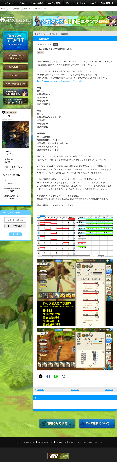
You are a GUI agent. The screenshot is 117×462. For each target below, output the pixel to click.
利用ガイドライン (61, 442)
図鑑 (66, 34)
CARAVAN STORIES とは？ (15, 92)
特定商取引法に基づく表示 (45, 442)
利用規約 (17, 442)
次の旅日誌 (109, 390)
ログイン (15, 75)
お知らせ (22, 3)
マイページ (8, 3)
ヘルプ (93, 3)
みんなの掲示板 (37, 3)
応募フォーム (98, 442)
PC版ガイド (15, 66)
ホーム (3, 8)
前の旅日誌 (40, 390)
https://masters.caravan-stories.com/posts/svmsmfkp (59, 81)
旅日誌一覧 (75, 390)
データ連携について (15, 84)
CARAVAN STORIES (58, 456)
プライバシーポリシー (28, 442)
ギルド (68, 3)
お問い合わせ (88, 442)
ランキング (80, 3)
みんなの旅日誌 (54, 3)
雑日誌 (40, 52)
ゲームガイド (15, 101)
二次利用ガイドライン (75, 442)
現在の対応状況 (107, 3)
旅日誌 (54, 34)
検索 (16, 234)
